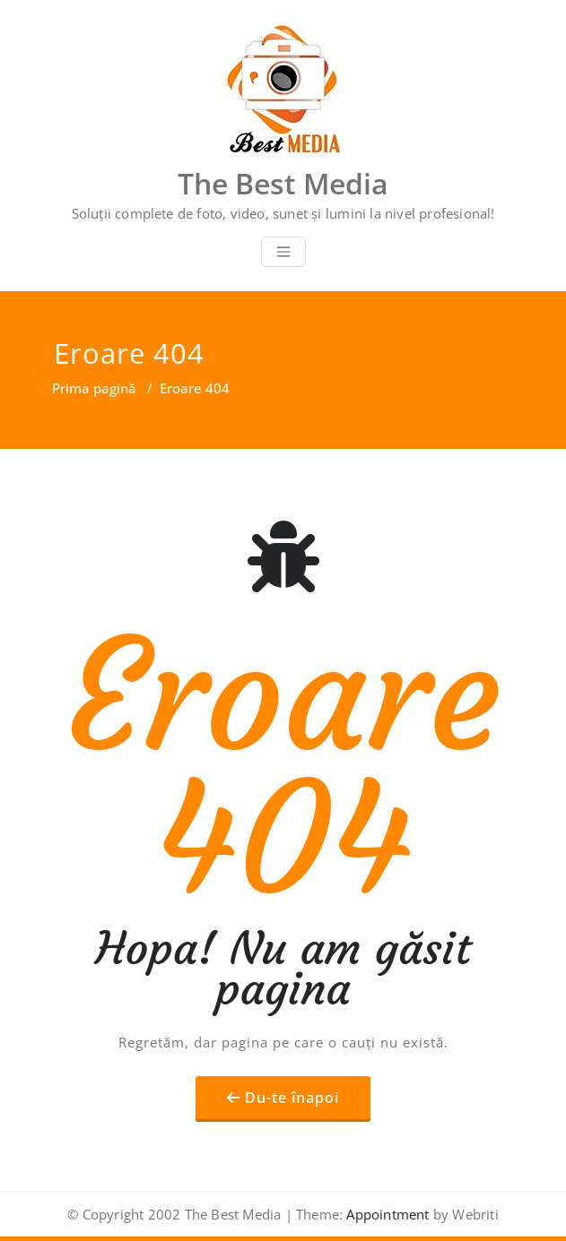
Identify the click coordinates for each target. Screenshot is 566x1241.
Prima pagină (94, 388)
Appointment (386, 1214)
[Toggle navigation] (283, 252)
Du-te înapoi (292, 1097)
